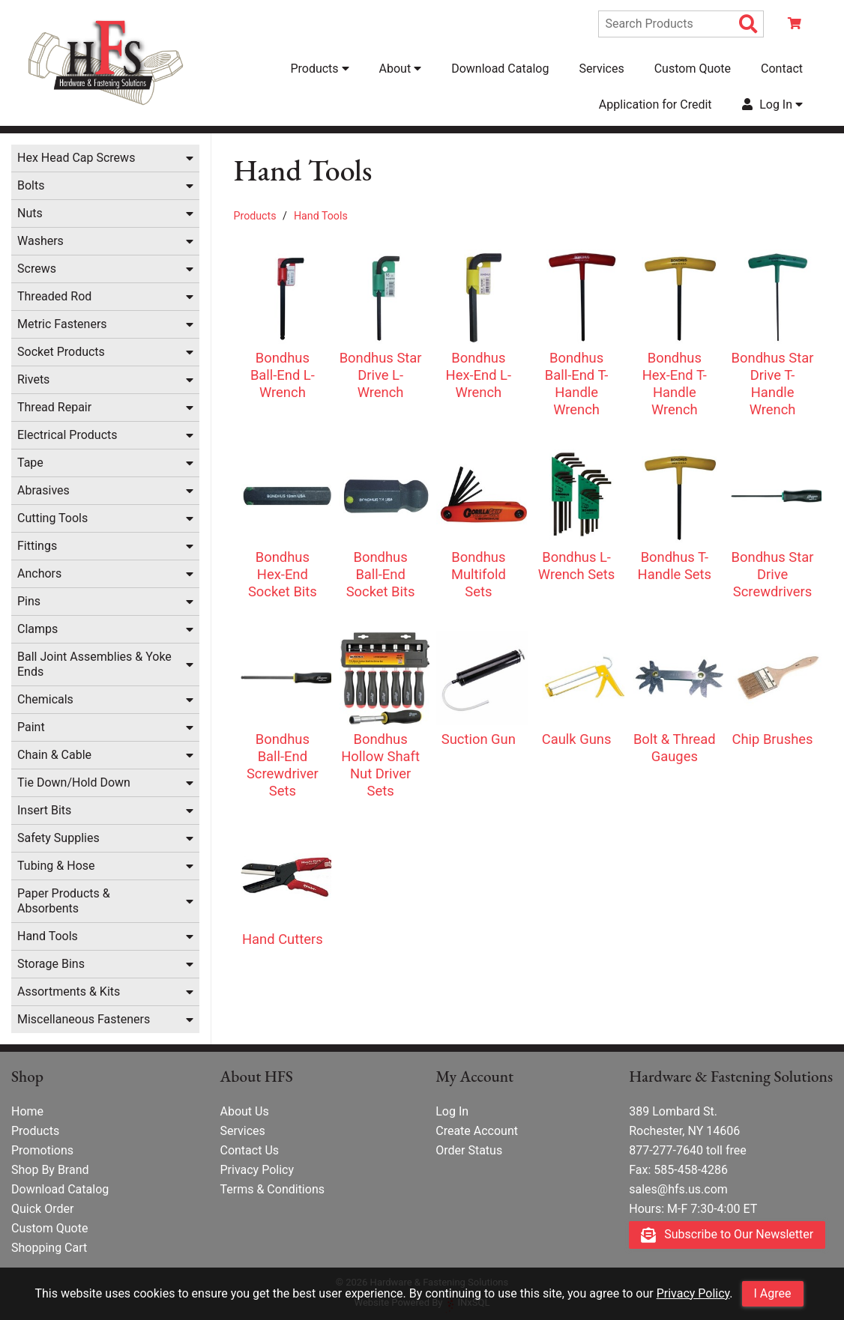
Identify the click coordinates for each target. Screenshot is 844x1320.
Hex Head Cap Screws (76, 158)
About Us (244, 1111)
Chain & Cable (54, 755)
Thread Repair (54, 407)
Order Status (468, 1150)
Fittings (37, 546)
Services (601, 68)
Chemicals (45, 699)
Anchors (39, 573)
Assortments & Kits (68, 991)
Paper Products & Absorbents (63, 900)
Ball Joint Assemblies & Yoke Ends (94, 664)
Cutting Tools (52, 518)
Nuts (30, 213)
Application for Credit (655, 104)
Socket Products (61, 352)
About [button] (400, 68)
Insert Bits (44, 810)
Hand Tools (47, 936)
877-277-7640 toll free (688, 1150)
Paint (31, 727)
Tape (30, 462)
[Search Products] (748, 24)
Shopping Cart (49, 1248)
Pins (28, 601)
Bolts (30, 185)
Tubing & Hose (56, 866)
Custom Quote (692, 68)
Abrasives (43, 490)
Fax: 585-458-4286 (678, 1170)
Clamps (37, 629)
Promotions (42, 1150)
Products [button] (319, 68)
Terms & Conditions (272, 1189)
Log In (451, 1111)
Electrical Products (67, 435)
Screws (36, 268)
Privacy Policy (693, 1293)
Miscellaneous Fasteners (83, 1019)
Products (255, 216)
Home (27, 1111)
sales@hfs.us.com (678, 1189)
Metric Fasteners (62, 324)
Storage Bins (51, 964)
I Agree (773, 1293)
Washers (40, 241)
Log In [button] (772, 104)
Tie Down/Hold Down (73, 782)
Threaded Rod (54, 296)
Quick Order (42, 1209)
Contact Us (249, 1150)
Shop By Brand (50, 1170)
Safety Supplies (58, 838)
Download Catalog (500, 68)
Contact (782, 68)
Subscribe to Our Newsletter (727, 1235)
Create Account (476, 1131)
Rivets (33, 379)
